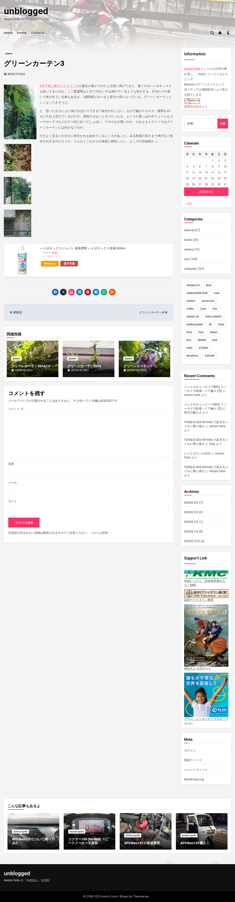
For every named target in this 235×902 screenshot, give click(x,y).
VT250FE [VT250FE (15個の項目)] (203, 348)
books (188, 240)
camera (189, 249)
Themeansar (141, 896)
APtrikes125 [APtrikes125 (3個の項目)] (193, 285)
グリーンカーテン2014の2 (30, 366)
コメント (16, 409)
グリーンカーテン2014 (84, 366)
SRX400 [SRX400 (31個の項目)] (202, 340)
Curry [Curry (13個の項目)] (203, 308)
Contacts (38, 33)
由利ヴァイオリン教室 (206, 595)
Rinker (54, 253)
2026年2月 (191, 522)
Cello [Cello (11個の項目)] (216, 293)
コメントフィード (196, 770)
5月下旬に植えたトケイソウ (59, 86)
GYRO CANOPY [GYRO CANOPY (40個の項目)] (213, 316)
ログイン (190, 750)
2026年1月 (191, 531)
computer (190, 268)
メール (12, 482)
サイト (12, 501)
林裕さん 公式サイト (206, 637)
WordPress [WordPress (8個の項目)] (192, 355)
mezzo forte (192, 68)
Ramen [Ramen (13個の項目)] (213, 332)
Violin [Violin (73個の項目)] (189, 348)
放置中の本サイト (195, 102)
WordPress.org (194, 779)
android (189, 230)
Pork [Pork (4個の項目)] (201, 332)
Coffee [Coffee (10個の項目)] (190, 308)
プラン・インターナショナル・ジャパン (206, 699)
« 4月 (188, 203)
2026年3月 (191, 512)
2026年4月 (191, 502)
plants (9, 53)
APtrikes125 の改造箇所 (142, 843)
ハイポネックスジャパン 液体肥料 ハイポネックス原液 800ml (83, 248)
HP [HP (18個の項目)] (210, 324)
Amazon (49, 263)
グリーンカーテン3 (34, 64)
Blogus (124, 896)
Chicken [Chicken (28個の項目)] (190, 301)
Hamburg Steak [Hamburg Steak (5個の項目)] (194, 324)
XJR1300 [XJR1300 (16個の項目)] (209, 355)
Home (8, 33)
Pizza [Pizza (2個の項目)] (189, 332)
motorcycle (21, 831)
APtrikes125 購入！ (195, 843)
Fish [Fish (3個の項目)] (215, 308)
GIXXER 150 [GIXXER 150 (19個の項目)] (192, 316)
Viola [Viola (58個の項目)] (214, 340)
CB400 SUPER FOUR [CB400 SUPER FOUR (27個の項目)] (196, 293)
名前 (11, 464)
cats (187, 259)
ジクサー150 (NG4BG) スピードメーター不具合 (88, 841)
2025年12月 (192, 541)
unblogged (26, 11)
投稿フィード (193, 760)
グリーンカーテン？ (138, 366)
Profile (22, 33)
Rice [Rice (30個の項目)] (188, 340)
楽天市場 (69, 263)
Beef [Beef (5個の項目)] (208, 285)
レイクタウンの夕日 (197, 453)
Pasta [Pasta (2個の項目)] (221, 324)
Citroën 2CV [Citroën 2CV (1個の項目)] (208, 301)
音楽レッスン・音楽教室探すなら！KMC (206, 578)
